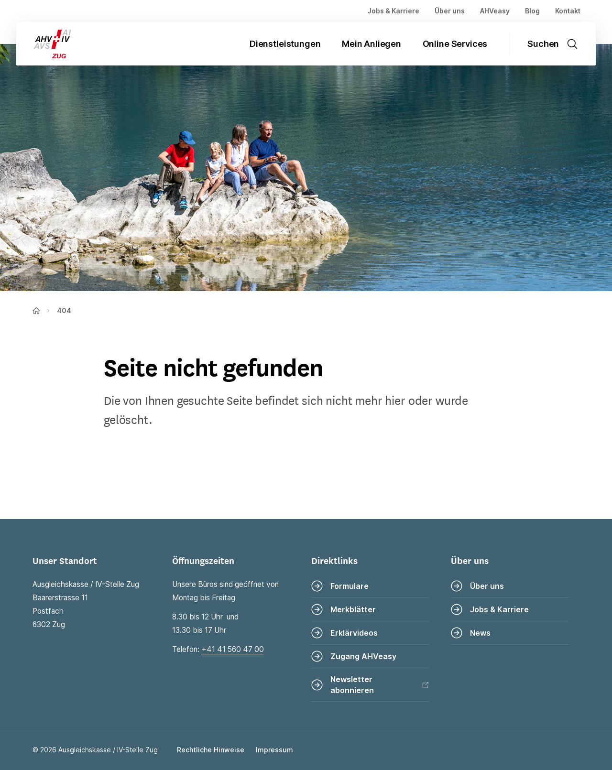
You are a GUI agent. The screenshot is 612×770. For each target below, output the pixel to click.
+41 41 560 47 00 (232, 649)
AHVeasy (495, 11)
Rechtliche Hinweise (210, 750)
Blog (532, 11)
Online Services (455, 44)
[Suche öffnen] (558, 43)
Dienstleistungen (285, 44)
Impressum (274, 750)
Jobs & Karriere (393, 11)
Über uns (450, 11)
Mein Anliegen (371, 44)
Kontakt (567, 11)
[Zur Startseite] (45, 43)
